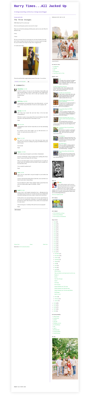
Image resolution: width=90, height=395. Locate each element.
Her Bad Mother (56, 324)
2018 (55, 237)
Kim (18, 124)
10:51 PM (22, 124)
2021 (55, 231)
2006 (55, 311)
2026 (55, 222)
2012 (55, 249)
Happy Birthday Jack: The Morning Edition (63, 290)
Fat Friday (56, 282)
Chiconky (19, 110)
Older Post (45, 244)
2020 (55, 233)
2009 (55, 305)
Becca (18, 138)
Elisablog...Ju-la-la (57, 323)
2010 (55, 303)
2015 (55, 243)
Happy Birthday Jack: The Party (61, 286)
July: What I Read (62, 143)
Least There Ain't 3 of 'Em (58, 73)
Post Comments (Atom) (24, 246)
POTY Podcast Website (58, 214)
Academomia (56, 318)
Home (31, 244)
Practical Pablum (56, 331)
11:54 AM (23, 152)
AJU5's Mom (20, 101)
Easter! (56, 280)
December (57, 253)
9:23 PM (25, 89)
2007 (55, 309)
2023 (55, 228)
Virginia (19, 152)
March (56, 296)
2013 (55, 247)
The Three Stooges (58, 278)
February (57, 298)
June (56, 265)
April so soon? (57, 294)
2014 (55, 245)
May (56, 267)
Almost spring (57, 271)
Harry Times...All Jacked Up (40, 6)
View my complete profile (57, 194)
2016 (55, 241)
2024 (55, 226)
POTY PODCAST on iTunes (58, 213)
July (56, 263)
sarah (18, 172)
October (56, 257)
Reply (18, 97)
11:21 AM (22, 138)
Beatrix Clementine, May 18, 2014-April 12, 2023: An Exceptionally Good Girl (67, 119)
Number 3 (56, 275)
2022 (55, 229)
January (56, 300)
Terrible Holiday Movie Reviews (60, 86)
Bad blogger (57, 292)
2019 (55, 235)
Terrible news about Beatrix (65, 92)
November (57, 255)
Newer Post (16, 244)
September (57, 259)
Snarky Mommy (56, 333)
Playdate (55, 68)
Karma (55, 276)
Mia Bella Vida (56, 329)
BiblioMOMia (20, 89)
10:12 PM (24, 110)
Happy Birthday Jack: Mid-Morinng (62, 288)
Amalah (55, 319)
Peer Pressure (57, 284)
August (56, 261)
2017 (55, 239)
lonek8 (18, 190)
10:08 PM (25, 101)
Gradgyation (56, 66)
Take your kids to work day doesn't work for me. (64, 273)
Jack (54, 69)
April (56, 269)
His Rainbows (56, 71)
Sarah (60, 182)
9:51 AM (22, 190)
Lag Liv (54, 328)
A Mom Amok (56, 316)
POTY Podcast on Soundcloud (59, 216)
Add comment (18, 209)
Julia (54, 326)
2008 (55, 307)
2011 (55, 251)
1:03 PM (22, 172)
